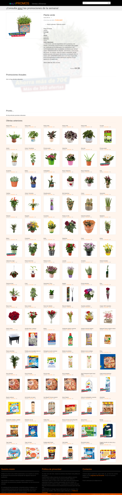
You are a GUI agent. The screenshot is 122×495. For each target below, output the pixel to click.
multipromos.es (105, 494)
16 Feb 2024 (87, 126)
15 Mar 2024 (69, 126)
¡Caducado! (59, 20)
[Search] (109, 3)
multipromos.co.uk (115, 494)
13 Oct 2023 (13, 352)
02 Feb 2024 (50, 126)
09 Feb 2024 (13, 194)
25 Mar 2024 (31, 217)
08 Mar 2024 (69, 239)
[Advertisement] (98, 24)
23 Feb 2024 (13, 217)
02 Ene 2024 (50, 352)
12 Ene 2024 (13, 126)
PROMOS (22, 3)
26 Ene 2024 (106, 126)
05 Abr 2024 (31, 262)
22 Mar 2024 (13, 262)
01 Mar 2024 (87, 262)
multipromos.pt (96, 494)
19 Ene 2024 (106, 149)
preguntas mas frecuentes (97, 475)
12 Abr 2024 (69, 217)
